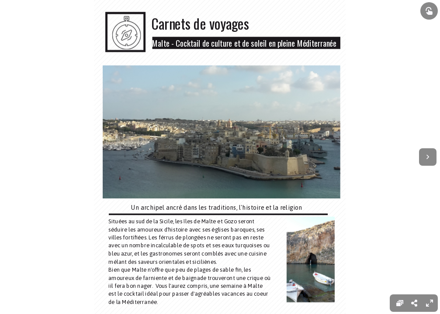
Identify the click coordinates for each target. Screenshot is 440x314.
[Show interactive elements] (429, 11)
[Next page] (428, 157)
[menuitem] (429, 303)
